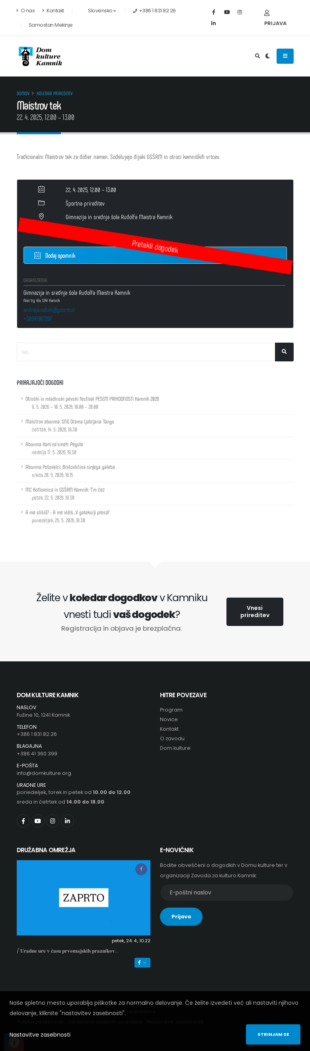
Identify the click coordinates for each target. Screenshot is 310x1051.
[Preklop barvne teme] (267, 56)
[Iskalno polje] (146, 352)
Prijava (275, 18)
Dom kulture (175, 748)
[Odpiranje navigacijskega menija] (285, 56)
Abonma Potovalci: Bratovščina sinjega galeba (70, 470)
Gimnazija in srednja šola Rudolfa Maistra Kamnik (119, 216)
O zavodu (172, 738)
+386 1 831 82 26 (37, 734)
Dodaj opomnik (54, 255)
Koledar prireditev (54, 93)
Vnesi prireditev (254, 612)
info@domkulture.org (44, 773)
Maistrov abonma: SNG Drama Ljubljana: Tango (69, 425)
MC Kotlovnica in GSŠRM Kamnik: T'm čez (65, 493)
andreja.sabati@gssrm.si (49, 309)
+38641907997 (37, 318)
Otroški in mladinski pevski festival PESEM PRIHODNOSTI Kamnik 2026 (92, 402)
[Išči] (284, 352)
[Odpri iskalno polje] (257, 56)
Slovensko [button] (98, 10)
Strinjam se (273, 1034)
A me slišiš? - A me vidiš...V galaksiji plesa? (67, 516)
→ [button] (142, 962)
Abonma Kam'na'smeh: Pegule (54, 448)
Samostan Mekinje (51, 25)
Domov (23, 93)
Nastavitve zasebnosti (40, 1035)
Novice (169, 719)
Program (171, 709)
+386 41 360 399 (37, 753)
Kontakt (53, 10)
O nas (26, 10)
